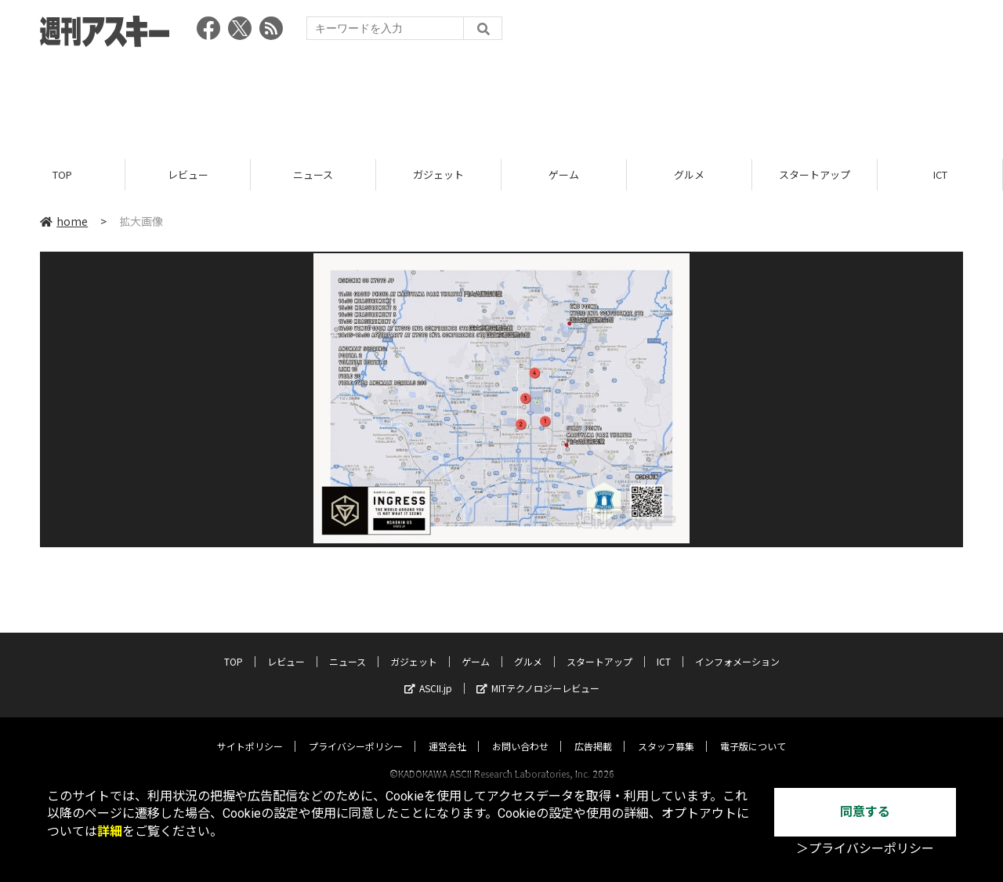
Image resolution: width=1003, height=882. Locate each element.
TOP (62, 174)
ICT (940, 174)
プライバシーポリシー (356, 731)
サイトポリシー (250, 731)
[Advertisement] (501, 98)
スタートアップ (814, 174)
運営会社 (447, 731)
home (64, 221)
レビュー (188, 174)
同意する (865, 811)
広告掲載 (593, 731)
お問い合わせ (520, 731)
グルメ (689, 174)
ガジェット (438, 174)
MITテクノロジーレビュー (537, 673)
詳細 (109, 831)
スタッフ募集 (666, 731)
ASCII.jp (428, 673)
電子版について (753, 731)
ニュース (313, 174)
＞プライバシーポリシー (865, 848)
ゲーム (564, 174)
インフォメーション (737, 646)
